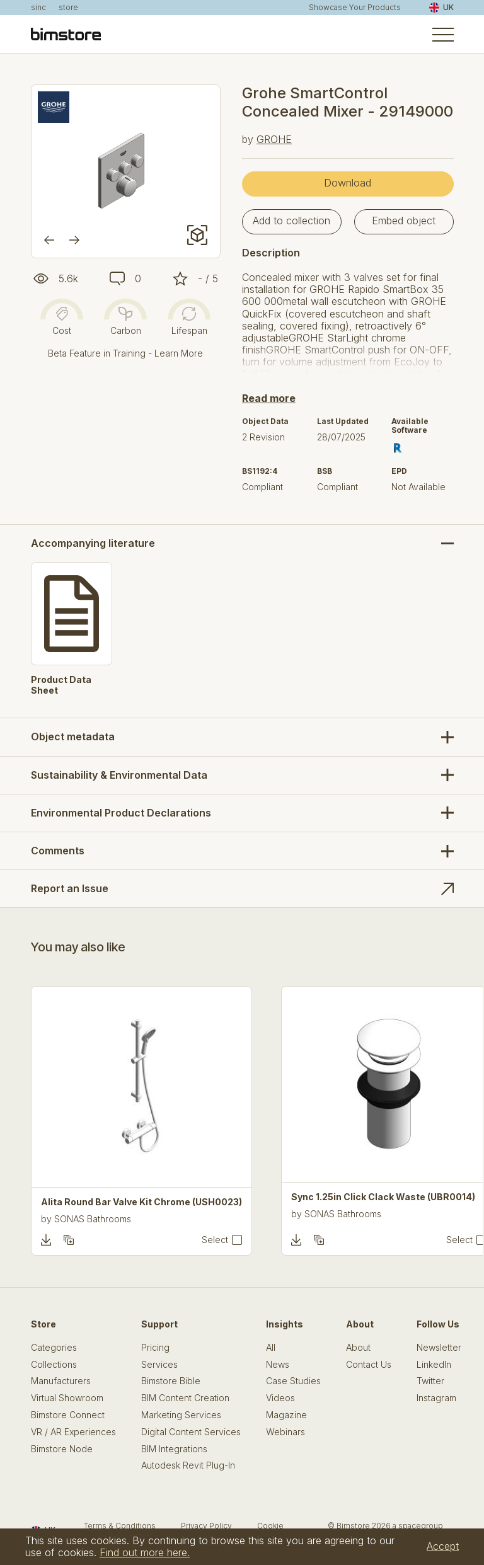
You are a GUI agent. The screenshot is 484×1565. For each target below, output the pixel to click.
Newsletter (439, 1348)
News (277, 1365)
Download (347, 182)
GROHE (274, 139)
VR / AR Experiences (73, 1432)
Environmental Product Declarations (121, 812)
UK (441, 8)
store (68, 7)
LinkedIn (434, 1365)
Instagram (436, 1398)
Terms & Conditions (120, 1525)
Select (215, 1240)
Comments (57, 850)
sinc (38, 7)
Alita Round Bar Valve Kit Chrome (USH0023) (141, 1202)
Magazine (286, 1415)
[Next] (74, 240)
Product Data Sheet (61, 685)
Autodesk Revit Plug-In (188, 1465)
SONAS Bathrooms (92, 1218)
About (358, 1348)
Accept (443, 1546)
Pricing (155, 1348)
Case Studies (293, 1381)
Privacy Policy (206, 1525)
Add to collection (291, 220)
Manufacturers (61, 1381)
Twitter (430, 1381)
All (270, 1348)
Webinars (285, 1432)
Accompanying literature (93, 543)
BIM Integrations (174, 1449)
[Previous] (49, 240)
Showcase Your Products (355, 7)
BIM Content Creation (185, 1398)
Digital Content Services (191, 1432)
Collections (54, 1365)
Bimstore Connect (68, 1415)
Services (159, 1365)
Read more (269, 398)
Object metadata (73, 736)
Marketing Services (181, 1415)
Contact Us (368, 1365)
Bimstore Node (62, 1449)
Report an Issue (69, 888)
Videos (280, 1398)
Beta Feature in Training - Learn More (125, 353)
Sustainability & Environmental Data (119, 775)
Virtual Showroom (67, 1398)
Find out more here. (145, 1552)
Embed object (403, 220)
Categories (54, 1348)
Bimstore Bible (170, 1381)
